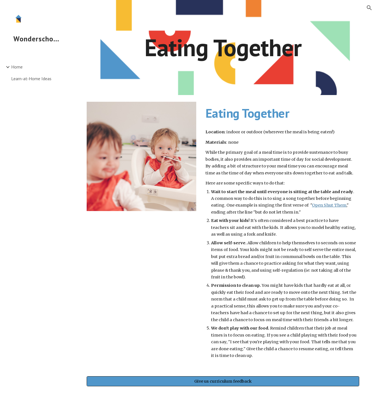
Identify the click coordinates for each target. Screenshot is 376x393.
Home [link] (17, 67)
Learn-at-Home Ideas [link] (31, 78)
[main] (223, 47)
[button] (369, 8)
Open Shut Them (329, 205)
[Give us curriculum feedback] (223, 381)
